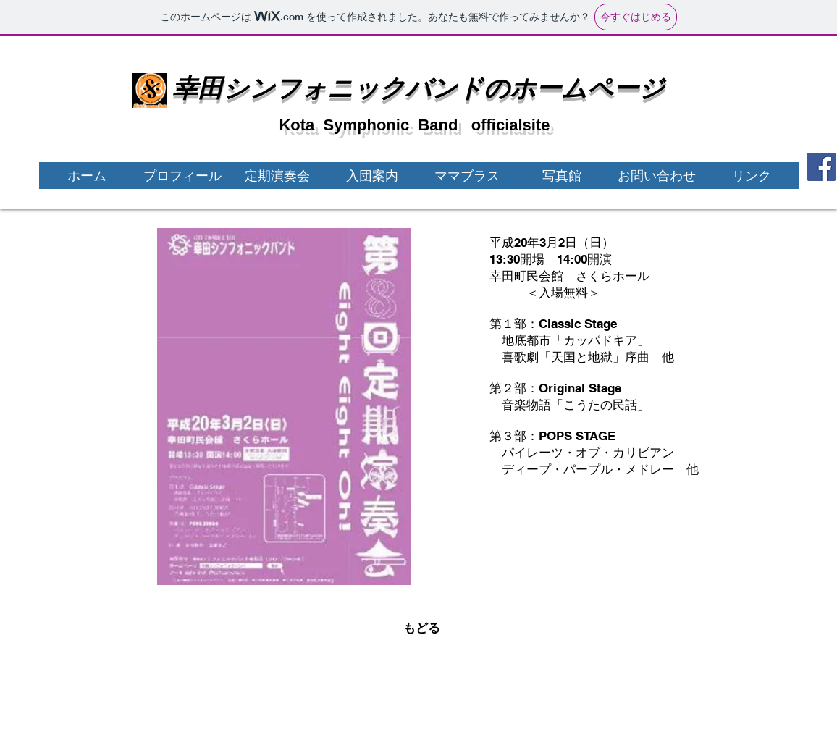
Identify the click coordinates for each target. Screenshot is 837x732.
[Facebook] (821, 167)
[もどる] (421, 627)
